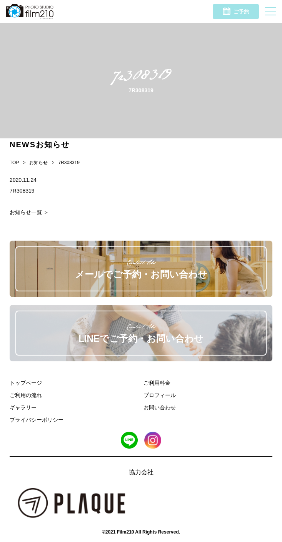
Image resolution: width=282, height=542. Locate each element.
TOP (14, 162)
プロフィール (160, 395)
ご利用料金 (157, 383)
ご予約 (236, 11)
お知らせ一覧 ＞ (29, 212)
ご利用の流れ (26, 395)
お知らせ (38, 162)
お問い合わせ (160, 407)
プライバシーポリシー (36, 420)
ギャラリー (23, 407)
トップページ (26, 383)
